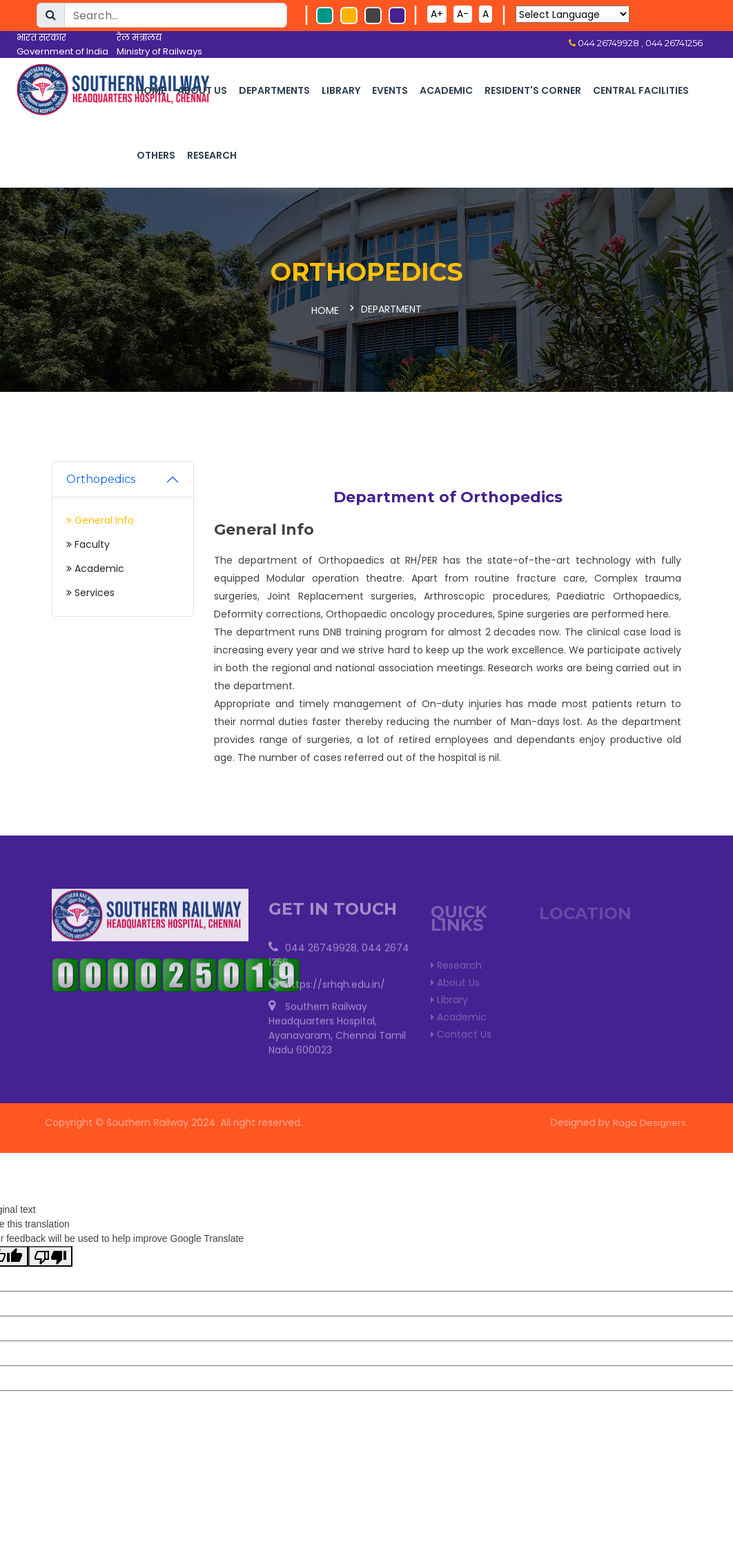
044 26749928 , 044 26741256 (639, 42)
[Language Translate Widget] (572, 14)
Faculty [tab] (88, 541)
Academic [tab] (95, 566)
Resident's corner (533, 90)
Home (151, 90)
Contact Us (461, 1034)
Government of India (62, 51)
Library (341, 90)
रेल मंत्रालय (139, 37)
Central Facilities (641, 90)
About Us (202, 90)
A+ (437, 14)
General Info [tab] (100, 517)
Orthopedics (100, 476)
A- (463, 14)
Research (212, 155)
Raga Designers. (655, 1120)
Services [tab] (90, 590)
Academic (446, 90)
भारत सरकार (41, 37)
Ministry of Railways (159, 51)
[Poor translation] (50, 1253)
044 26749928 (321, 950)
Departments (274, 90)
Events (390, 90)
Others (156, 155)
